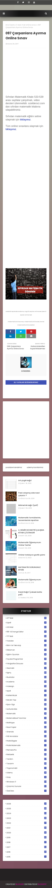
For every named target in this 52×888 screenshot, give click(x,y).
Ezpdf (26, 622)
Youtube (26, 641)
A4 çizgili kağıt (25, 480)
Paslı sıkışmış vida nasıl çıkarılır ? (29, 494)
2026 (26, 803)
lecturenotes (26, 709)
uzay (26, 777)
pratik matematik (26, 745)
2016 (26, 852)
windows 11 (26, 782)
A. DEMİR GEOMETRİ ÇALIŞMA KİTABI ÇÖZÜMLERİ (31, 531)
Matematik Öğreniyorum (29, 579)
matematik (26, 713)
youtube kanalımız (14, 467)
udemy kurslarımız (35, 467)
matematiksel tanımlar (26, 718)
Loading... (26, 199)
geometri (26, 668)
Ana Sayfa (10, 25)
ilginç (26, 672)
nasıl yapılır (26, 727)
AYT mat (26, 618)
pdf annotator (26, 736)
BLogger (20, 884)
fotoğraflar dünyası (26, 663)
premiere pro (26, 750)
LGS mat (26, 627)
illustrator (26, 677)
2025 (26, 808)
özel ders (26, 791)
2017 (26, 847)
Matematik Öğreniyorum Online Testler (29, 543)
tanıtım (26, 759)
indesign (26, 686)
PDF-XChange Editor (26, 632)
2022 (26, 823)
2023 (26, 818)
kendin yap (26, 700)
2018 (26, 842)
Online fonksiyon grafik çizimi (31, 555)
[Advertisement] (26, 430)
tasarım (26, 763)
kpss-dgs (26, 704)
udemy (26, 772)
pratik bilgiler (26, 741)
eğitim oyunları (26, 654)
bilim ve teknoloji (26, 645)
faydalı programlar (26, 659)
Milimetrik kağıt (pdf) (28, 505)
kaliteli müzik (26, 695)
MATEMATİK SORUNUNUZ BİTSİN (29, 568)
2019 (26, 837)
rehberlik (26, 754)
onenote (26, 732)
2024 (26, 813)
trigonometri (26, 768)
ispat (26, 691)
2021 (26, 828)
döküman (26, 650)
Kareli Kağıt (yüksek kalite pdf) (30, 593)
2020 (26, 832)
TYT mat (26, 636)
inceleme (26, 682)
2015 (26, 856)
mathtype (26, 722)
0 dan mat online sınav (26, 25)
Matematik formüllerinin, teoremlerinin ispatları (29, 519)
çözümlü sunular (26, 786)
